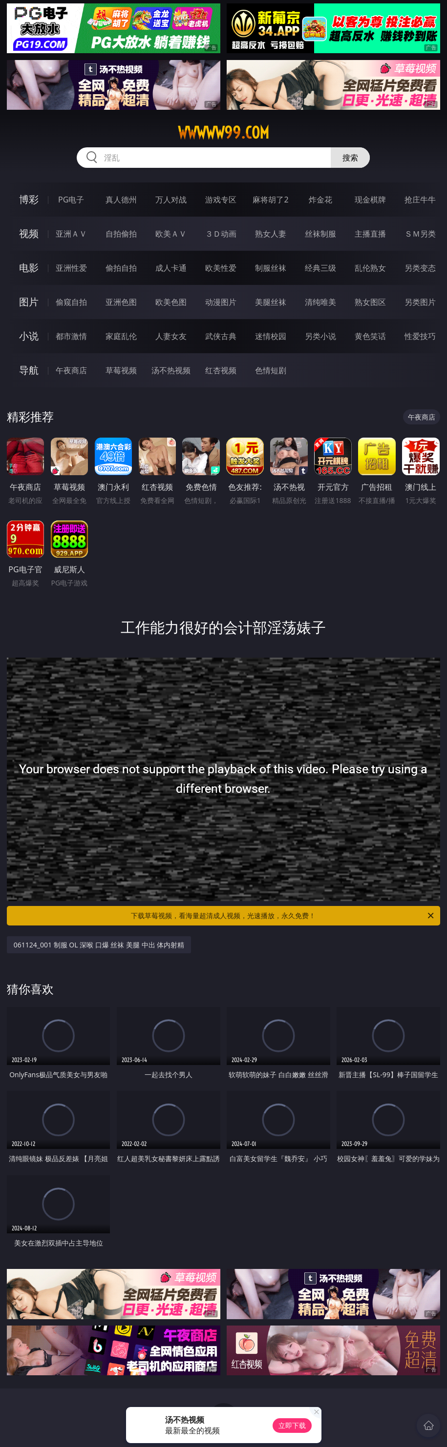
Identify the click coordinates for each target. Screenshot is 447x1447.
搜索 (350, 157)
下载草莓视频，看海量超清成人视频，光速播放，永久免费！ (283, 916)
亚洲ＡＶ (71, 233)
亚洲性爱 (71, 267)
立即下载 (292, 1425)
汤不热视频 (171, 370)
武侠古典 (220, 336)
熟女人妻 (270, 233)
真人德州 (121, 199)
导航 (29, 370)
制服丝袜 (270, 267)
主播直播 (370, 233)
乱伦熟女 (370, 267)
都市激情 (71, 336)
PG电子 (71, 199)
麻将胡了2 (270, 199)
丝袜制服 (320, 233)
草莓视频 (121, 370)
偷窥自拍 (71, 302)
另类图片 (420, 302)
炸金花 (320, 199)
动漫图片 (220, 302)
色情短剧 (270, 370)
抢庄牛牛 (420, 199)
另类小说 (320, 336)
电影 (29, 267)
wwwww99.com (223, 132)
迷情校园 (270, 336)
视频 (29, 233)
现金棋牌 (370, 199)
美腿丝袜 (270, 302)
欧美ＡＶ (171, 233)
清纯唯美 (320, 302)
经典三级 (320, 267)
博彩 (29, 199)
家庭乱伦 (121, 336)
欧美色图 (171, 302)
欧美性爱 (220, 267)
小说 (29, 335)
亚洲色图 (121, 302)
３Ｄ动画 (220, 233)
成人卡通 (171, 267)
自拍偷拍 (121, 233)
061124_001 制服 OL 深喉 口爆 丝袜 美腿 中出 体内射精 (99, 944)
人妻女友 (171, 336)
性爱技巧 (420, 336)
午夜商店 (71, 370)
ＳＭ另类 (420, 233)
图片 (29, 301)
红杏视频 (220, 370)
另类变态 (420, 267)
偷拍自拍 (121, 267)
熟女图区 (370, 302)
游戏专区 (220, 199)
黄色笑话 (370, 336)
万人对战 (171, 199)
